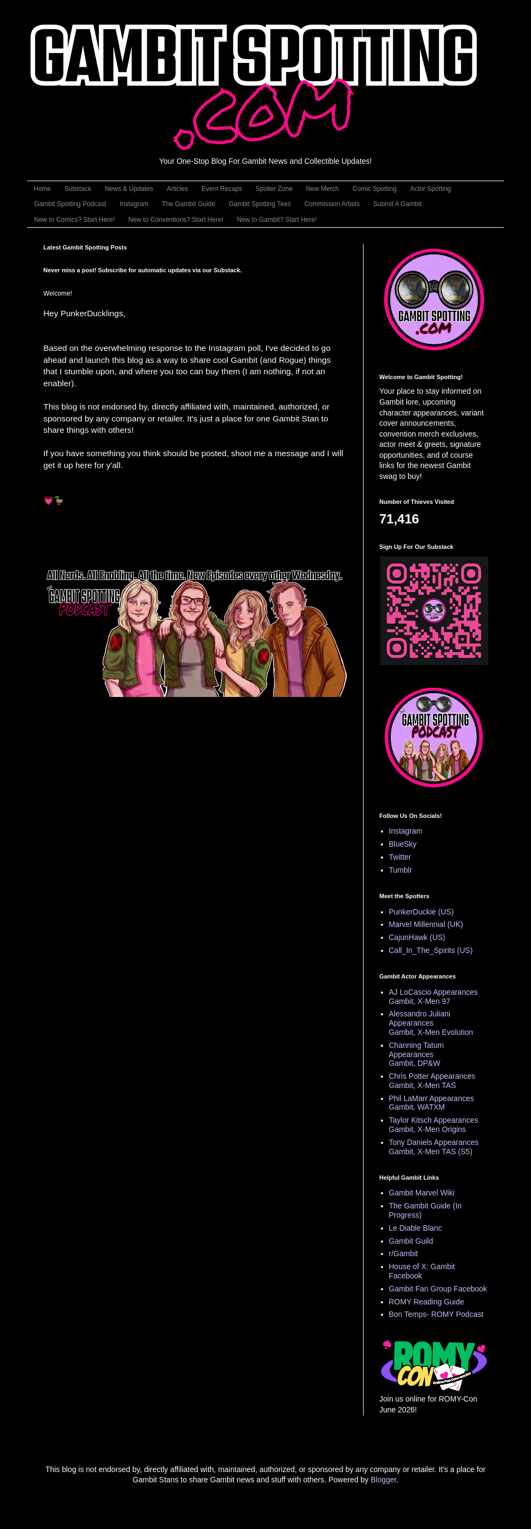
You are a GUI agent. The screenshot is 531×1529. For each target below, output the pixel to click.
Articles (177, 189)
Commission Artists (332, 204)
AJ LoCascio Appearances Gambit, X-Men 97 (433, 997)
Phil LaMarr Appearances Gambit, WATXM (431, 1103)
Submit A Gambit (397, 204)
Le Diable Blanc (415, 1228)
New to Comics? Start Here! (74, 219)
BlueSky (403, 844)
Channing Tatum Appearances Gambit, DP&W (416, 1054)
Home (42, 189)
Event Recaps (222, 189)
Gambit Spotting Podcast (70, 204)
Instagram (134, 204)
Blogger (383, 1479)
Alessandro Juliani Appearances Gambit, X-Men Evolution (431, 1023)
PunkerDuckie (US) (421, 911)
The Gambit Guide (188, 204)
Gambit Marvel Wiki (422, 1192)
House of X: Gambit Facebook (422, 1271)
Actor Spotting (430, 189)
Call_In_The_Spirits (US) (431, 950)
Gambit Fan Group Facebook (438, 1288)
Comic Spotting (375, 189)
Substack (77, 189)
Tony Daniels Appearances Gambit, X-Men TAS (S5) (434, 1147)
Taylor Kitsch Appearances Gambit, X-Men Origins (433, 1125)
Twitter (400, 857)
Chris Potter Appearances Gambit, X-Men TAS (432, 1081)
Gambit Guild (411, 1241)
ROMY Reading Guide (426, 1301)
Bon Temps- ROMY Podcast (436, 1314)
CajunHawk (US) (417, 937)
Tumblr (400, 870)
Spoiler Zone (274, 189)
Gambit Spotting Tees (260, 204)
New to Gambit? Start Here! (276, 219)
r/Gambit (403, 1253)
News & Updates (129, 189)
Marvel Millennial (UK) (426, 924)
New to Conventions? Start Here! (175, 219)
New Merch (322, 189)
